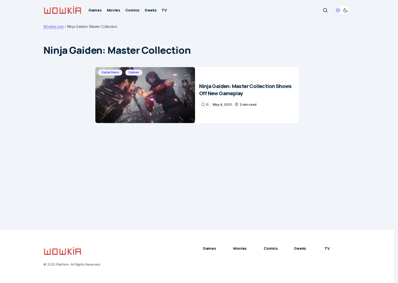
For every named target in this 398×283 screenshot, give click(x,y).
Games (133, 72)
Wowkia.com (53, 27)
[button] (325, 10)
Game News (110, 72)
